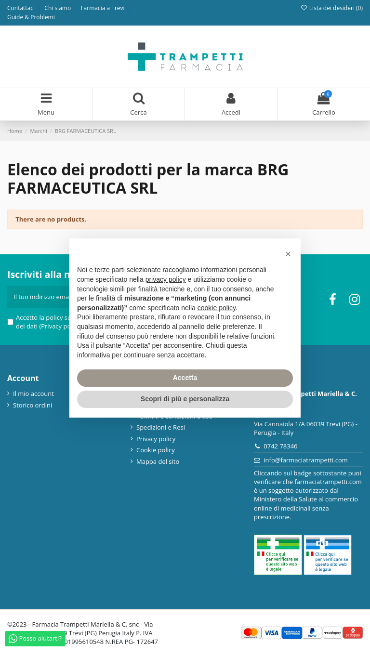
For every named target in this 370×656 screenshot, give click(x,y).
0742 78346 (280, 446)
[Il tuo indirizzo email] (52, 297)
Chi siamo (58, 8)
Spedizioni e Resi (160, 427)
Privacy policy (155, 438)
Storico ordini (32, 405)
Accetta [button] (185, 377)
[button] (288, 254)
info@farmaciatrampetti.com (306, 460)
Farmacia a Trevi (103, 8)
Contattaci (21, 8)
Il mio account (33, 393)
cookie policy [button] (217, 308)
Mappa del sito (157, 461)
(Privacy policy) (60, 326)
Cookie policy (155, 450)
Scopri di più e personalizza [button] (185, 399)
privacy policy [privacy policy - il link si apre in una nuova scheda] (165, 279)
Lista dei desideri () (331, 8)
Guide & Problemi (31, 17)
